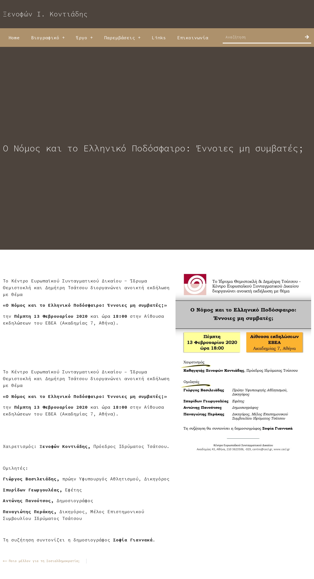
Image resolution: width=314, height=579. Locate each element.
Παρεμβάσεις (122, 37)
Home (14, 37)
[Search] (307, 37)
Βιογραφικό (48, 37)
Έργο (84, 37)
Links (159, 37)
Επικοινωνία (192, 37)
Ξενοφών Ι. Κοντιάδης (45, 14)
